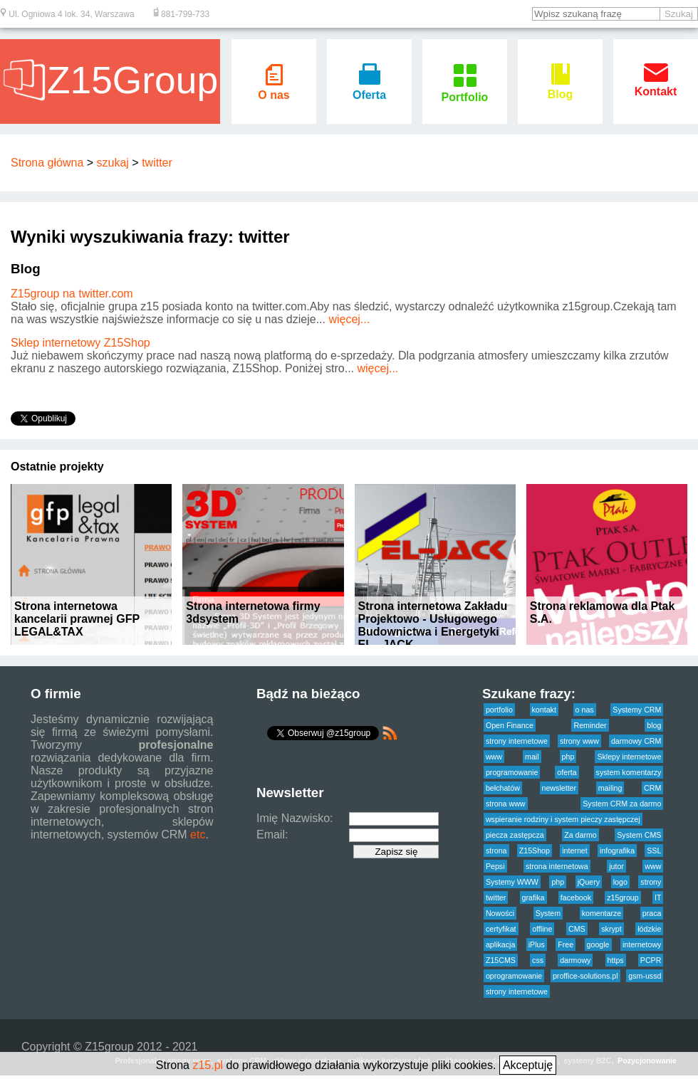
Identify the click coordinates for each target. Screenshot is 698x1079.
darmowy (575, 960)
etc (197, 834)
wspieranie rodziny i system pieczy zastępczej (563, 819)
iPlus (536, 944)
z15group (622, 897)
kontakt (544, 709)
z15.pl (207, 1065)
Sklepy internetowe (629, 756)
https (616, 960)
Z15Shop (534, 850)
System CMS (639, 835)
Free (565, 944)
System (548, 913)
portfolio (499, 709)
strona (496, 850)
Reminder (589, 725)
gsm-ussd (644, 976)
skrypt (611, 929)
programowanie (512, 772)
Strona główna (47, 163)
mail (532, 756)
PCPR (651, 960)
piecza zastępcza (515, 835)
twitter (157, 163)
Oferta (369, 88)
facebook (576, 897)
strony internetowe (517, 741)
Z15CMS (501, 960)
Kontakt (656, 85)
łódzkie (649, 929)
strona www (506, 803)
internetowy (642, 944)
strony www (579, 741)
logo (620, 882)
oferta (566, 772)
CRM (652, 788)
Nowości (500, 913)
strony (650, 882)
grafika (533, 897)
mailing (610, 788)
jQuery (589, 882)
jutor (616, 866)
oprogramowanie (514, 976)
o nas (584, 709)
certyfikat (501, 929)
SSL (654, 850)
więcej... (349, 319)
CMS (576, 929)
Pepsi (495, 866)
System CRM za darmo (622, 803)
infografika (617, 850)
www (494, 756)
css (537, 960)
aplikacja (500, 944)
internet (575, 850)
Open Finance (509, 725)
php (568, 756)
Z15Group (110, 80)
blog (654, 725)
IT (658, 897)
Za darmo (580, 835)
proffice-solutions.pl (585, 976)
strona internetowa (557, 866)
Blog (560, 87)
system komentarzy (629, 772)
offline (542, 929)
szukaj (113, 163)
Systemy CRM (637, 709)
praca (652, 913)
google (598, 944)
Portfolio (465, 90)
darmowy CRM (636, 741)
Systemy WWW (512, 882)
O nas (273, 88)
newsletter (559, 788)
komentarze (602, 913)
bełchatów (503, 788)
